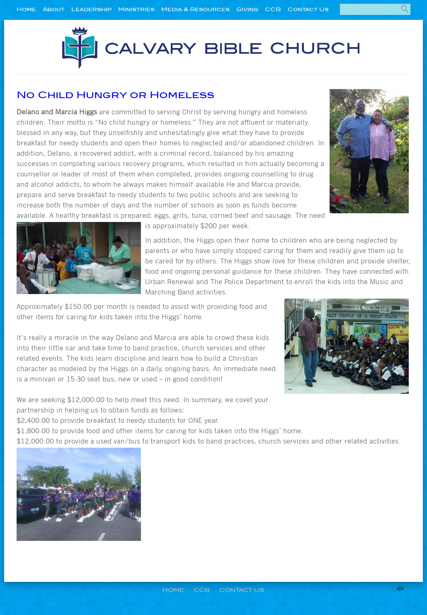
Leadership (91, 9)
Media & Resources (195, 9)
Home (26, 9)
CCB (273, 9)
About (54, 9)
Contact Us (308, 9)
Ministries (136, 9)
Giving (247, 9)
